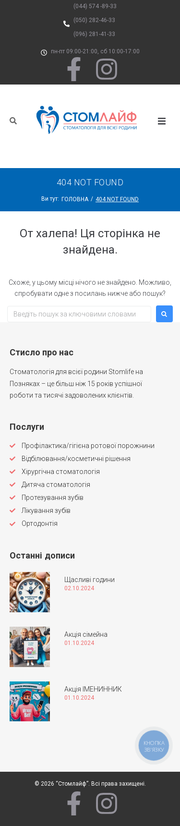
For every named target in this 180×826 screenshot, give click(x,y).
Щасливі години (89, 579)
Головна (74, 199)
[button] (161, 121)
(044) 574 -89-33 (95, 6)
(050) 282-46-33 (94, 20)
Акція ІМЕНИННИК (93, 689)
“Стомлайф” (72, 783)
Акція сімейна (86, 634)
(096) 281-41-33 (94, 34)
